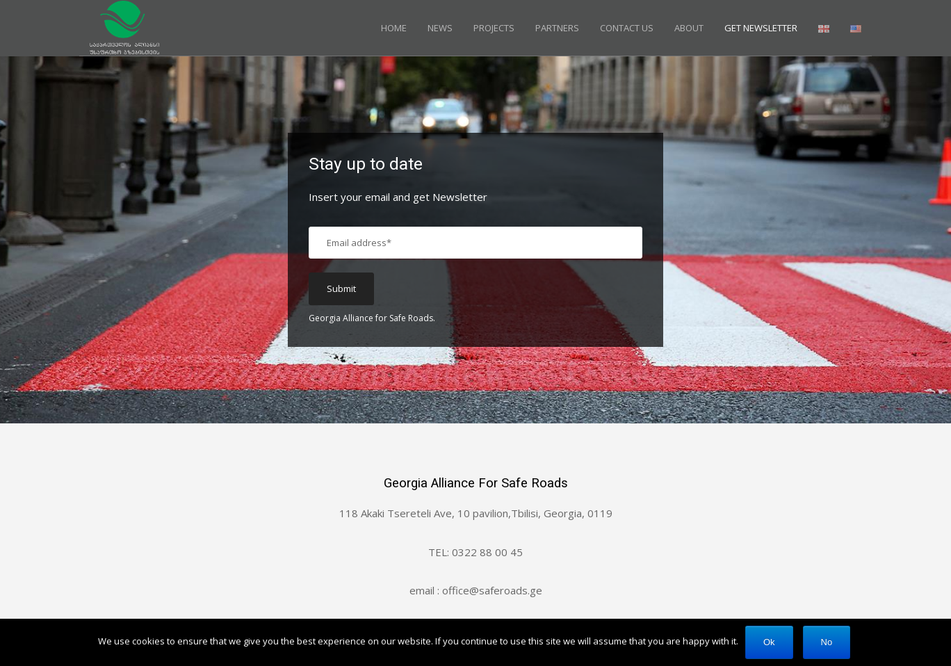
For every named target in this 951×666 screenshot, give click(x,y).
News (440, 28)
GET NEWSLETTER (760, 28)
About (689, 28)
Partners (557, 28)
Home (394, 28)
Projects (493, 28)
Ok (769, 642)
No (827, 642)
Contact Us (626, 28)
